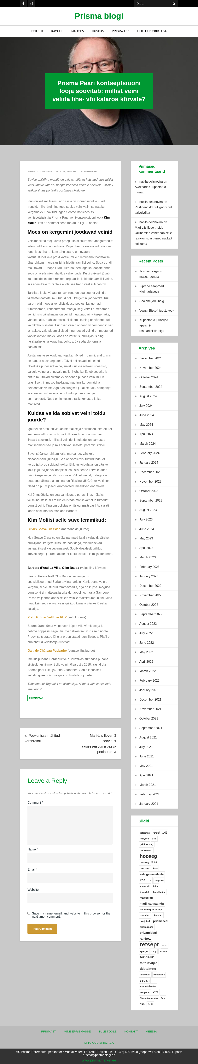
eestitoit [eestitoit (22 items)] (160, 832)
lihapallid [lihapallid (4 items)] (144, 892)
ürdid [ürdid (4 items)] (150, 1004)
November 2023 (150, 481)
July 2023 (146, 519)
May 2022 (146, 652)
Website (33, 889)
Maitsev (77, 31)
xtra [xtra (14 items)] (156, 992)
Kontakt (131, 1031)
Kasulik (57, 31)
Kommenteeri (89, 171)
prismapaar (36, 698)
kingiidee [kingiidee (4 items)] (159, 880)
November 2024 (150, 367)
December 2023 (150, 472)
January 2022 (148, 690)
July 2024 (146, 405)
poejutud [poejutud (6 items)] (145, 921)
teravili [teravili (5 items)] (163, 951)
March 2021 (147, 784)
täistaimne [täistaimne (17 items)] (148, 969)
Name (32, 849)
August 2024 (148, 396)
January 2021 (148, 803)
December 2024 (150, 358)
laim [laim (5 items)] (155, 886)
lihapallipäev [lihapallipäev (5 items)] (158, 892)
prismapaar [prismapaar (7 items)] (146, 927)
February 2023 (149, 566)
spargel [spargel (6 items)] (144, 951)
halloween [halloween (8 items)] (146, 850)
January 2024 (148, 462)
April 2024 (146, 434)
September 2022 (150, 614)
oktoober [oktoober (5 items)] (157, 915)
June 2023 (146, 529)
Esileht (37, 31)
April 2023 (146, 548)
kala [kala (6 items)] (155, 868)
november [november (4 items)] (145, 915)
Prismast (48, 1031)
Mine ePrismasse (77, 1031)
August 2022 (148, 623)
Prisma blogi (99, 16)
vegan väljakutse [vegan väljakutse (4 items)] (148, 986)
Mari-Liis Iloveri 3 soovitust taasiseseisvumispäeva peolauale (98, 744)
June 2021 (146, 756)
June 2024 (146, 415)
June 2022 (146, 642)
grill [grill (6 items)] (154, 838)
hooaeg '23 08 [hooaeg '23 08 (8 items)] (148, 862)
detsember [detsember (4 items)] (145, 833)
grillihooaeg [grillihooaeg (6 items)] (146, 844)
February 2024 (149, 453)
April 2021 (146, 775)
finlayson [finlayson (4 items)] (144, 839)
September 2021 (150, 728)
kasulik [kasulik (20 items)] (145, 880)
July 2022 (146, 633)
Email (32, 869)
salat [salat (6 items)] (164, 945)
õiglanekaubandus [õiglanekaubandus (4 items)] (149, 998)
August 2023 (148, 510)
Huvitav (98, 31)
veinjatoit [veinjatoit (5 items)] (145, 992)
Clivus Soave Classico (43, 529)
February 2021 (149, 794)
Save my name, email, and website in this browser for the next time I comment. (71, 915)
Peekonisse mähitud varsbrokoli (42, 738)
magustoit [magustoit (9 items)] (146, 897)
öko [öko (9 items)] (142, 1004)
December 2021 (150, 699)
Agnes (31, 171)
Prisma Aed (121, 31)
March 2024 (147, 443)
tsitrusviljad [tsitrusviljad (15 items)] (149, 963)
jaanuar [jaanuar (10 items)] (145, 868)
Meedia (151, 1031)
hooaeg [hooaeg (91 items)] (148, 856)
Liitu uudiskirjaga (152, 31)
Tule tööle (108, 1031)
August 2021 (148, 737)
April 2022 (146, 661)
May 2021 (146, 765)
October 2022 (148, 604)
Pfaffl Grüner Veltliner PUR (47, 617)
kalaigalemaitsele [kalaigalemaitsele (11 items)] (152, 874)
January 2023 (148, 576)
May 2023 (146, 538)
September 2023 (150, 500)
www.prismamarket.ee (99, 1060)
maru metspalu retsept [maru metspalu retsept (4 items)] (151, 909)
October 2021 (148, 718)
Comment (35, 802)
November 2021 (150, 709)
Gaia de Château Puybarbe (47, 650)
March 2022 (147, 671)
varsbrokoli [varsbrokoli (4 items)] (159, 974)
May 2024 (146, 424)
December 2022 (150, 585)
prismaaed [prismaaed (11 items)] (160, 921)
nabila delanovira (151, 181)
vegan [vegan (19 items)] (145, 980)
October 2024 (148, 377)
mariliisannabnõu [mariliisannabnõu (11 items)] (152, 903)
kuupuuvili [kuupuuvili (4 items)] (145, 886)
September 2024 (150, 386)
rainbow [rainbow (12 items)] (145, 938)
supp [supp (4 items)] (153, 951)
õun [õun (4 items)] (163, 998)
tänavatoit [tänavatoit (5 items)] (145, 974)
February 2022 (149, 680)
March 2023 (147, 557)
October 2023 (148, 491)
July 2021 (146, 747)
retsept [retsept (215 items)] (149, 944)
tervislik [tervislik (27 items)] (147, 957)
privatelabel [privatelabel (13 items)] (148, 932)
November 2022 (150, 595)
